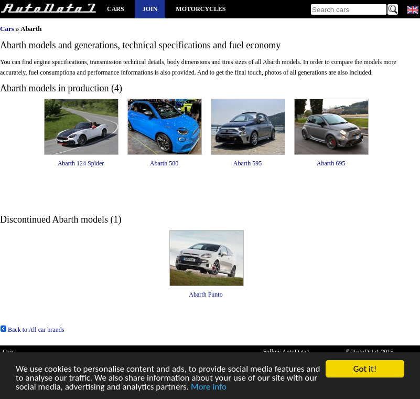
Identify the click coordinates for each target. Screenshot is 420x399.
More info (209, 387)
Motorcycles (200, 9)
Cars (115, 9)
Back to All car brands (32, 329)
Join (150, 9)
